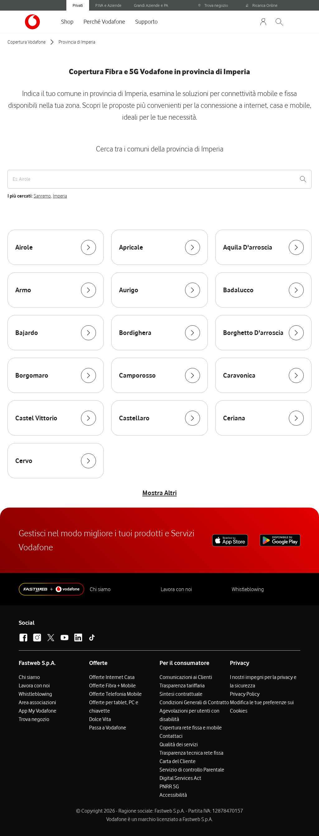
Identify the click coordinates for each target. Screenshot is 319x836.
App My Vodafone (37, 711)
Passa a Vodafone (107, 727)
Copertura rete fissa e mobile (191, 727)
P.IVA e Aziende (108, 5)
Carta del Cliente (178, 761)
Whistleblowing (248, 589)
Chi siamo (100, 589)
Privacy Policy (244, 694)
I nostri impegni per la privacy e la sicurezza (263, 681)
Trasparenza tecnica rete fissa (191, 753)
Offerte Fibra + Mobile (112, 685)
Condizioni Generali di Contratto (194, 702)
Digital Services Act (180, 778)
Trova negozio (213, 5)
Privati (78, 5)
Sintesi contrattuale (181, 694)
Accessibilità (173, 795)
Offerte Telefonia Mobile (115, 694)
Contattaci (171, 736)
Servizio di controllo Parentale (192, 770)
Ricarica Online (262, 5)
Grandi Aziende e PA (151, 5)
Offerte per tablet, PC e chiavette (113, 706)
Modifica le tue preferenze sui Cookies (262, 706)
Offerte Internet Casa (112, 677)
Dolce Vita (100, 719)
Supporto (146, 21)
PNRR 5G (169, 786)
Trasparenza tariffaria (182, 685)
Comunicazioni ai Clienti (186, 677)
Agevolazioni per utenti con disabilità (189, 715)
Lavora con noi (176, 589)
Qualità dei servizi (179, 744)
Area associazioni (37, 702)
